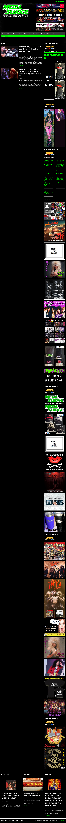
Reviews (15, 33)
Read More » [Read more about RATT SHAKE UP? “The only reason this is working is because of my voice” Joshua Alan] (21, 88)
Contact (46, 33)
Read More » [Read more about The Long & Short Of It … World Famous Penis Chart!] (26, 805)
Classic (39, 33)
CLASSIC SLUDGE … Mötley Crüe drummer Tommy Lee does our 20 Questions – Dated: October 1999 (10, 796)
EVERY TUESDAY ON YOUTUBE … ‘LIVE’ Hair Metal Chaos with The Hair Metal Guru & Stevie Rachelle (48, 192)
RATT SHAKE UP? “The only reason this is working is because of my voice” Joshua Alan (30, 72)
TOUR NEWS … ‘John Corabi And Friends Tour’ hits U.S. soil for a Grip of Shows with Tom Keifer (48, 163)
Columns (22, 33)
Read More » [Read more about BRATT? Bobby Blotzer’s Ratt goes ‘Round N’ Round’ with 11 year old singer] (21, 65)
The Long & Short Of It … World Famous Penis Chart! (32, 794)
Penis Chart (31, 33)
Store (52, 33)
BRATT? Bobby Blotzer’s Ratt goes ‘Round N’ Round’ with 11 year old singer (30, 49)
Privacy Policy (61, 820)
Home (3, 33)
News (8, 33)
